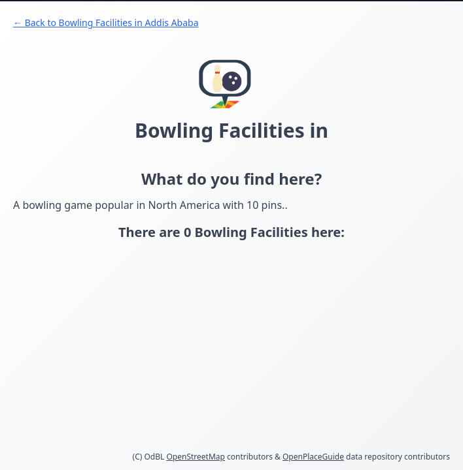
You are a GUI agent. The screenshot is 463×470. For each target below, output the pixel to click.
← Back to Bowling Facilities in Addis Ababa (106, 22)
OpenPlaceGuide (313, 456)
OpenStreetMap (195, 456)
